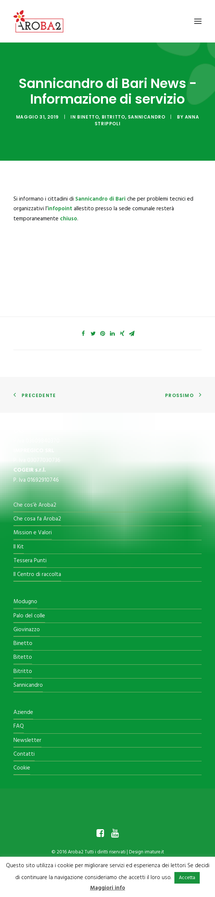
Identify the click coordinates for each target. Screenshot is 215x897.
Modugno (25, 601)
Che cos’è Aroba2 (34, 505)
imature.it (154, 852)
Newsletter (27, 740)
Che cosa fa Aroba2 (37, 518)
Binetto (88, 117)
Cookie (21, 768)
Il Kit (18, 546)
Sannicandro (146, 117)
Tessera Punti (30, 560)
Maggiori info (107, 888)
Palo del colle (29, 615)
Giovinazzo (26, 629)
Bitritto (113, 117)
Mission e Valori (32, 532)
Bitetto (22, 657)
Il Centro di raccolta (37, 574)
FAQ (18, 726)
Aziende (23, 712)
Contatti (24, 754)
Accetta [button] (187, 878)
